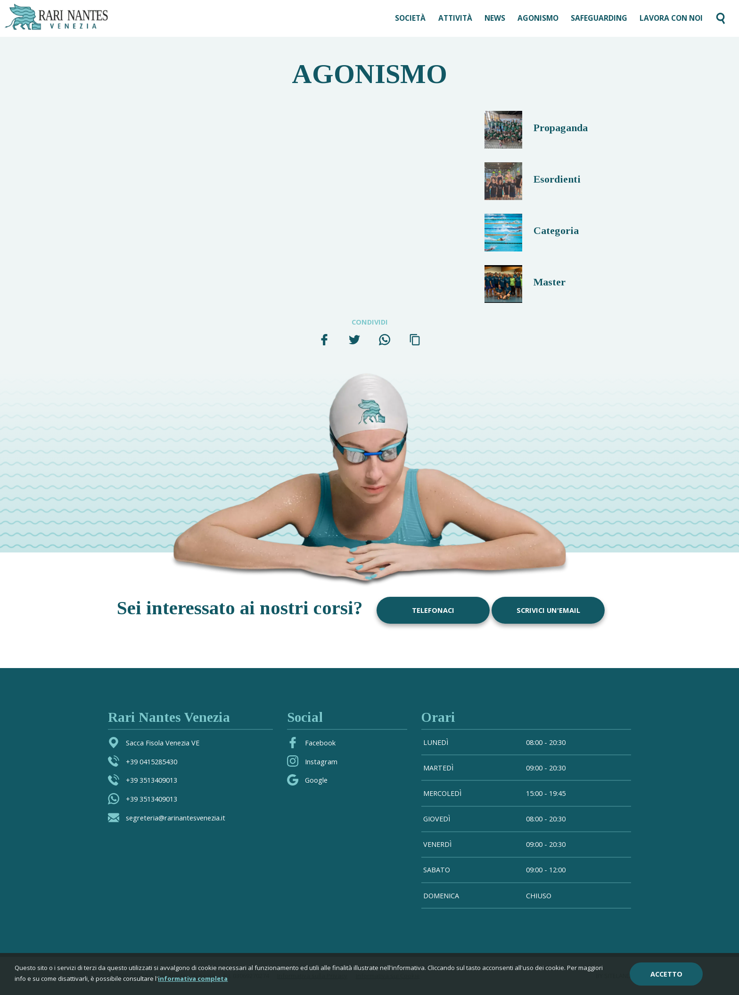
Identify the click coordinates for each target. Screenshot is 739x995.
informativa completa (193, 979)
